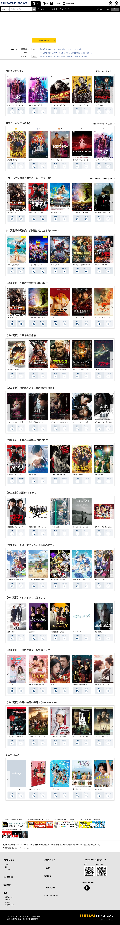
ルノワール (98, 789)
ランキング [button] (64, 9)
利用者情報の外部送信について (11, 848)
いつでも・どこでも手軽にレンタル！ (13, 819)
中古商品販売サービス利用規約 (49, 845)
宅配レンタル (9, 897)
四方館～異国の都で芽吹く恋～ (39, 684)
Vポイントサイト (51, 895)
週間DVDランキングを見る (103, 124)
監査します (11, 632)
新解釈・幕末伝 (12, 160)
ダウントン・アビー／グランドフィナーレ (42, 737)
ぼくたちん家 (55, 527)
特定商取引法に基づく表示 (91, 845)
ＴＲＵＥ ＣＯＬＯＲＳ (80, 527)
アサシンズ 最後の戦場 (59, 370)
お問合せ (47, 876)
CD (46, 3)
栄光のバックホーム (57, 212)
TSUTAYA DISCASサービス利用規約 (27, 845)
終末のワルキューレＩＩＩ (59, 579)
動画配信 (7, 885)
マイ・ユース (77, 632)
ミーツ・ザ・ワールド (15, 789)
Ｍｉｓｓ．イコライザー (59, 105)
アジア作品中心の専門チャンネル (11, 829)
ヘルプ (107, 9)
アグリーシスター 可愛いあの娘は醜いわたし (22, 422)
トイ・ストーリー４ (35, 265)
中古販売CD (70, 3)
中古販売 (8, 902)
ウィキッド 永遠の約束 (80, 212)
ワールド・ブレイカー (80, 317)
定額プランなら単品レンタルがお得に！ (91, 819)
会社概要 (4, 845)
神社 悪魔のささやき (36, 422)
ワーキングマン (12, 212)
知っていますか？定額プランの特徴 (64, 819)
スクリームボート (100, 105)
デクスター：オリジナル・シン (61, 737)
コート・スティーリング (80, 105)
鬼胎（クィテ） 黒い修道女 (104, 422)
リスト (110, 5)
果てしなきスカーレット (80, 160)
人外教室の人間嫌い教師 (15, 579)
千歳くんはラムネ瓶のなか (81, 579)
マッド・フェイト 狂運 (80, 422)
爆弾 (30, 160)
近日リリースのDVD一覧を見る (101, 178)
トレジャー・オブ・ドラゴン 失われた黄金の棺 (88, 370)
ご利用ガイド (99, 9)
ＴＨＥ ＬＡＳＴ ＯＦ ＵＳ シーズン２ (87, 737)
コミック (57, 3)
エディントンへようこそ (102, 317)
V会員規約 (11, 845)
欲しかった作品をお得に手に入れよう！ (39, 819)
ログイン (116, 5)
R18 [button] (113, 9)
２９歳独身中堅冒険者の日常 (38, 579)
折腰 (52, 684)
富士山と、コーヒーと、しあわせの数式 (85, 789)
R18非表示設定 (9, 905)
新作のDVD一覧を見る (104, 71)
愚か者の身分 (99, 474)
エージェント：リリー (36, 105)
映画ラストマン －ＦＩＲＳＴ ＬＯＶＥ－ (43, 212)
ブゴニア (54, 317)
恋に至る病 (32, 474)
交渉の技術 (98, 632)
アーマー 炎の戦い (14, 370)
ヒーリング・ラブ (13, 684)
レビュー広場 (49, 887)
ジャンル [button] (40, 9)
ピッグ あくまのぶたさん (59, 422)
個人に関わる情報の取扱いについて (71, 845)
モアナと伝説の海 (13, 265)
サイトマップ (26, 848)
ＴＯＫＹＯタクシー (57, 160)
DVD (37, 3)
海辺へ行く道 (55, 789)
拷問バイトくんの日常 (102, 579)
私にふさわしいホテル (36, 789)
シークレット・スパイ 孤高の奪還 (40, 370)
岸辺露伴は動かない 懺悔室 (104, 212)
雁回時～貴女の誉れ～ (80, 684)
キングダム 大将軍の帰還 (81, 265)
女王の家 (32, 632)
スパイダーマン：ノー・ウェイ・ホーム (63, 265)
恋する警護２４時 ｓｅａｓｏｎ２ (40, 527)
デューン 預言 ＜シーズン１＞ (105, 737)
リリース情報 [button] (52, 9)
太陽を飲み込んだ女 (57, 632)
